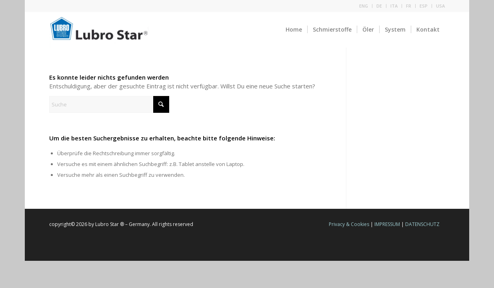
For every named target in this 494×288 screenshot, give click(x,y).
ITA (394, 6)
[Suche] (109, 104)
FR (408, 6)
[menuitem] (363, 6)
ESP (424, 6)
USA (440, 6)
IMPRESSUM (387, 224)
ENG (363, 6)
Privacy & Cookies (349, 224)
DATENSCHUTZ (422, 224)
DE (379, 6)
